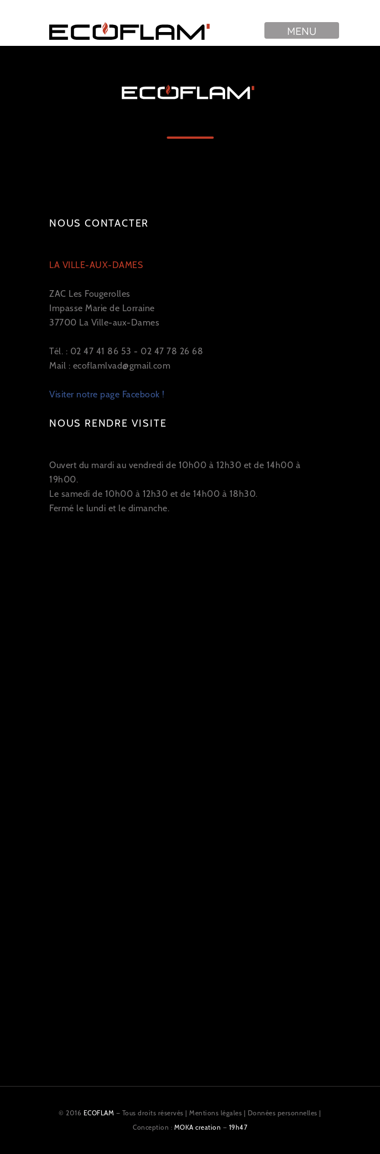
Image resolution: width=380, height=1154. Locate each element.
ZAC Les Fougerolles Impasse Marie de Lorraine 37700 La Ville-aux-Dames (104, 294)
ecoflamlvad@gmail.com (122, 365)
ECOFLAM (99, 1113)
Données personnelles (282, 1113)
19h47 (238, 1127)
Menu (301, 30)
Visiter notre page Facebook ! (107, 394)
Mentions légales (215, 1113)
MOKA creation (197, 1127)
